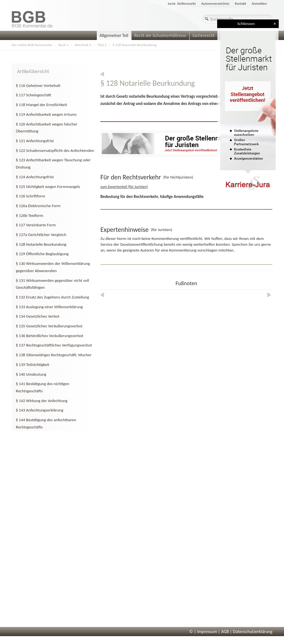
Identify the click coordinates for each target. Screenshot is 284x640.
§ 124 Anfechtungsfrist (35, 176)
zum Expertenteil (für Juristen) (124, 186)
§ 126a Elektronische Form (38, 205)
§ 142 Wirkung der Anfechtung (41, 400)
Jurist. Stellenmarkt (182, 3)
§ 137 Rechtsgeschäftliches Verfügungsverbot (54, 345)
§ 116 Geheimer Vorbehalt (38, 85)
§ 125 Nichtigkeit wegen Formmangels (48, 186)
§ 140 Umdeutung (31, 374)
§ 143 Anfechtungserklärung (39, 410)
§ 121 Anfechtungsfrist (35, 140)
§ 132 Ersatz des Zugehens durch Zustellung (52, 297)
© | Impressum (203, 631)
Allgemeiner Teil (114, 35)
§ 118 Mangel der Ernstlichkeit (41, 104)
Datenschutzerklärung (252, 631)
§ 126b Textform (29, 215)
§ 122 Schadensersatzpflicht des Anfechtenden (55, 150)
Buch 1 (64, 45)
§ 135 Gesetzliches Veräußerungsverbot (49, 325)
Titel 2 (101, 45)
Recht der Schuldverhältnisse (160, 35)
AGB (225, 631)
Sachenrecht (203, 35)
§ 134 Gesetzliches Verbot (37, 316)
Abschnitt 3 (83, 45)
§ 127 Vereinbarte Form (36, 224)
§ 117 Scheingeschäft (33, 94)
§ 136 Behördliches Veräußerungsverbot (49, 335)
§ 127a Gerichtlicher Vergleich (41, 234)
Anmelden (259, 3)
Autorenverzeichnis (215, 3)
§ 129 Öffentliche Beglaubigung (42, 253)
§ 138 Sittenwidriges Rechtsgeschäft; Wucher (54, 354)
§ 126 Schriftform (30, 196)
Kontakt (240, 3)
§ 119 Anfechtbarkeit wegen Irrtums (46, 114)
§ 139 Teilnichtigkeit (32, 364)
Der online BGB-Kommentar (32, 45)
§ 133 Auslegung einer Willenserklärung (49, 306)
